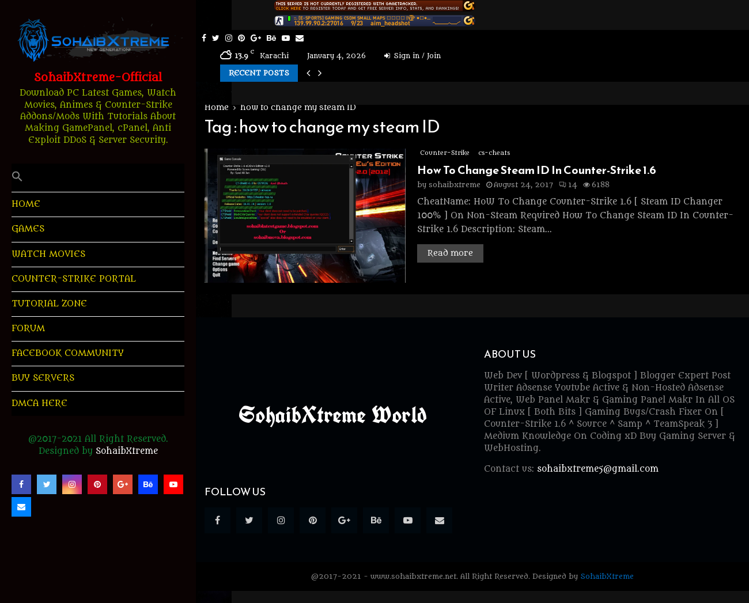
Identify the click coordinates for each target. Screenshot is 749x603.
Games (28, 229)
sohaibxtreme (455, 184)
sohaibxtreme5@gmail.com (598, 469)
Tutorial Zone (49, 304)
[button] (98, 178)
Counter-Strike (445, 153)
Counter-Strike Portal (74, 279)
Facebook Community (68, 353)
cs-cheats (494, 153)
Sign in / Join (412, 55)
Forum (28, 328)
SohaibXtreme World (333, 414)
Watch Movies (48, 254)
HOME (26, 204)
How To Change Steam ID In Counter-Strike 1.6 (536, 170)
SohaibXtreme (127, 451)
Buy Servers (43, 378)
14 (568, 184)
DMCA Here (39, 403)
